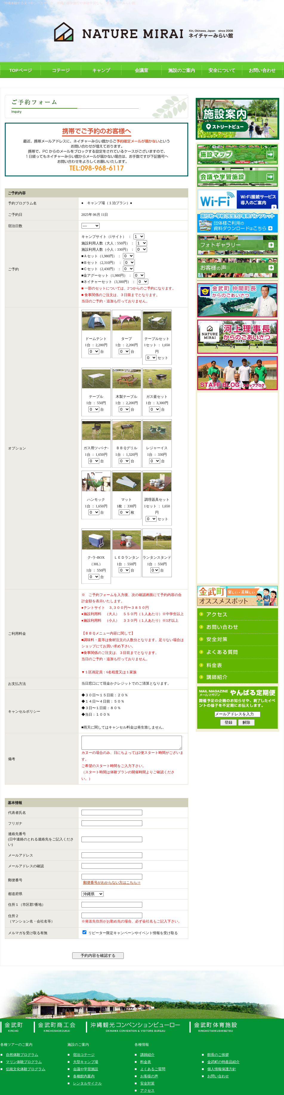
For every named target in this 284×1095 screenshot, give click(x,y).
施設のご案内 (181, 70)
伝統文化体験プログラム (25, 1059)
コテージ (61, 70)
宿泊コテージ (84, 1044)
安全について (222, 70)
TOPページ (20, 70)
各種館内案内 (84, 1066)
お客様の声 (149, 1066)
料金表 (145, 1052)
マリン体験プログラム (24, 1052)
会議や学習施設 (85, 1059)
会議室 (141, 70)
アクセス (147, 1080)
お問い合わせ (262, 70)
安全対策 (147, 1073)
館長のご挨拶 (218, 1044)
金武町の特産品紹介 (223, 1052)
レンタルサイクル (87, 1073)
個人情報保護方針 (221, 1059)
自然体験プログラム (22, 1044)
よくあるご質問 (152, 1059)
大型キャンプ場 (85, 1052)
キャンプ (101, 70)
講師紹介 (147, 1044)
